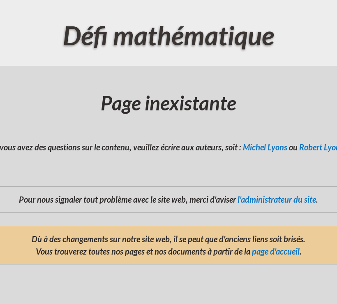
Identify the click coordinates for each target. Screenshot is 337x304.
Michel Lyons (265, 147)
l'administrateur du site (277, 199)
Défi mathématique (168, 35)
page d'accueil (276, 251)
